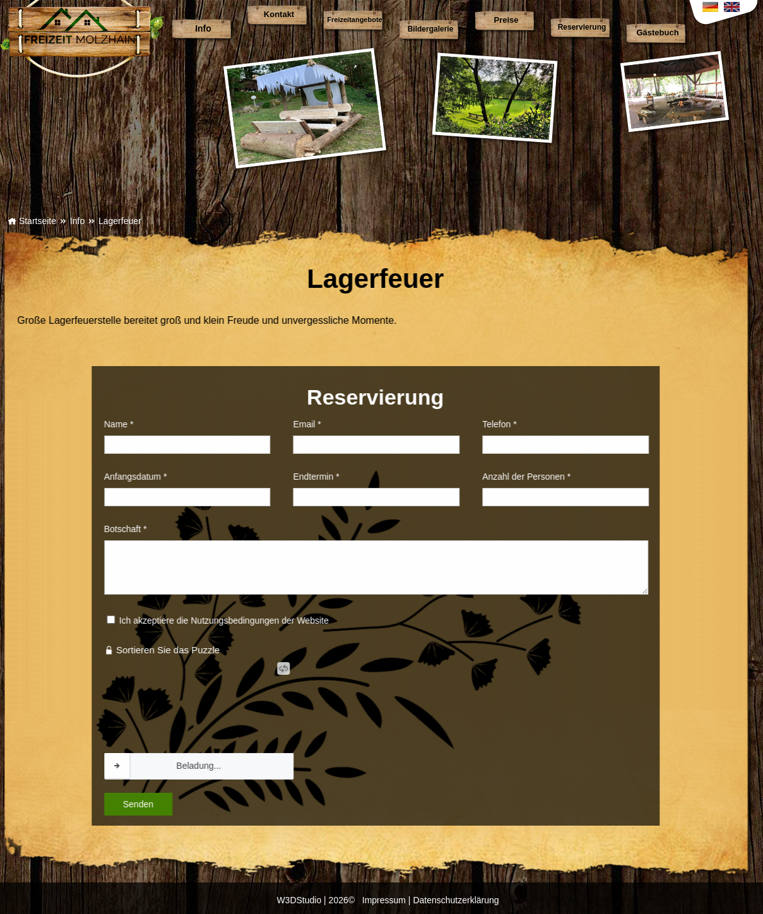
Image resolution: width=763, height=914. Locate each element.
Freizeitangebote (354, 19)
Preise (506, 20)
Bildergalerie (431, 29)
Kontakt (279, 14)
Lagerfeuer (119, 221)
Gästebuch (657, 32)
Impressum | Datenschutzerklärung (430, 900)
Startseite (32, 221)
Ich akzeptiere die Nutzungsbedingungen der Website (130, 620)
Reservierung (582, 27)
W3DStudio (298, 900)
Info (203, 28)
